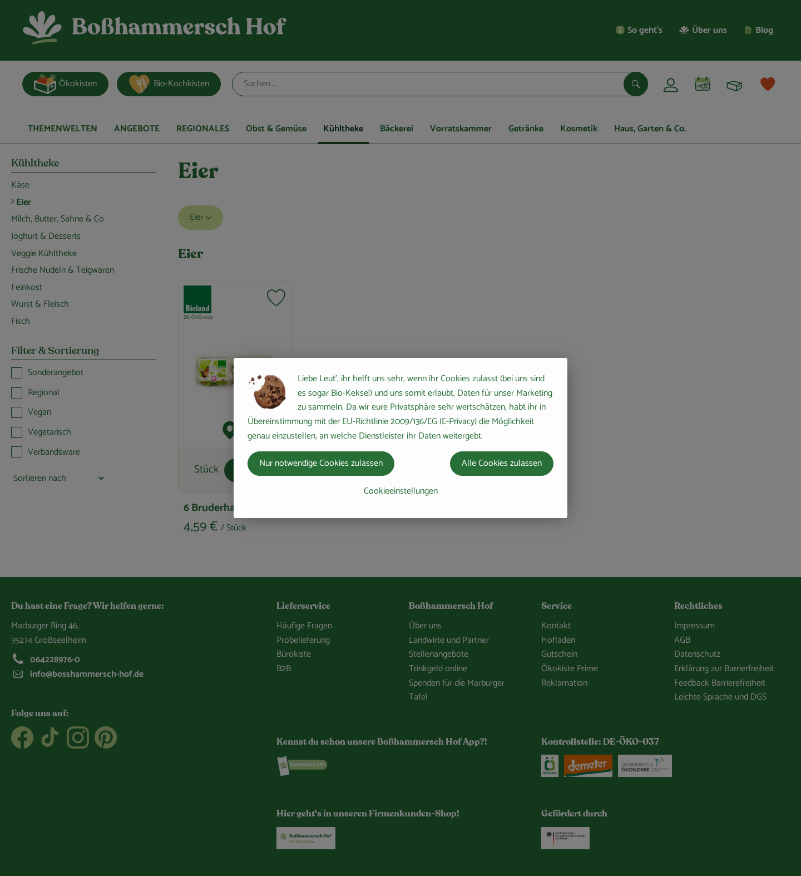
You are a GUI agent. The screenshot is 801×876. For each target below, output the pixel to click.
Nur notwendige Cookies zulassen (321, 463)
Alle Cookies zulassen (502, 463)
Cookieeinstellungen (401, 491)
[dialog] (400, 438)
